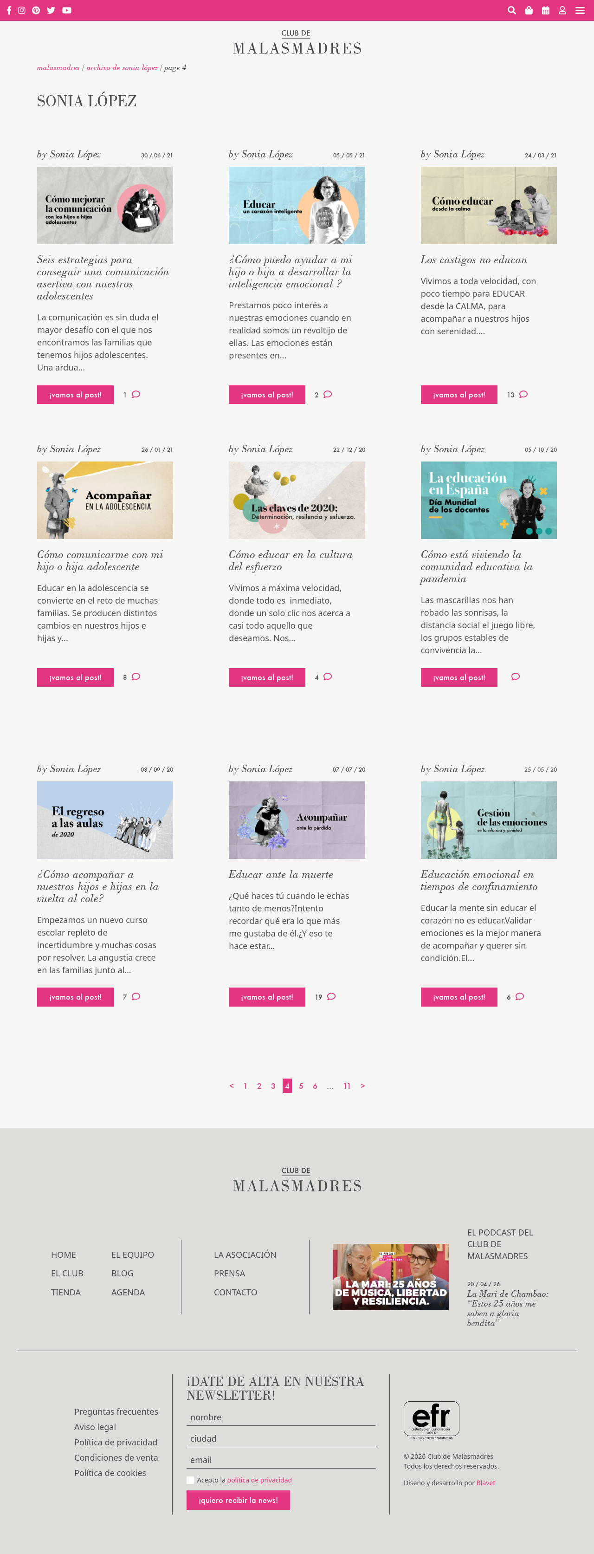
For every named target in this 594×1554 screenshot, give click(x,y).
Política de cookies (110, 1472)
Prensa (229, 1273)
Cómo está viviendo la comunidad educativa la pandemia (477, 566)
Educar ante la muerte (281, 874)
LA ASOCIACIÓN (245, 1254)
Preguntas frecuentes (116, 1411)
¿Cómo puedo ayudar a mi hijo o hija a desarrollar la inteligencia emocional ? (291, 271)
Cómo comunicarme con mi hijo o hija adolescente (100, 560)
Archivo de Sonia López (122, 67)
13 (517, 394)
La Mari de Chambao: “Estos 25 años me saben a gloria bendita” (508, 1307)
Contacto (236, 1292)
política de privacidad (259, 1480)
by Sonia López (69, 153)
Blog (122, 1273)
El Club (67, 1273)
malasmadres (58, 67)
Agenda (128, 1292)
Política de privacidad (115, 1442)
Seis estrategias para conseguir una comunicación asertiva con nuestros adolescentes (103, 277)
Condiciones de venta (116, 1457)
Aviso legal (95, 1426)
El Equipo (132, 1254)
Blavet (486, 1482)
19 (325, 996)
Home (63, 1254)
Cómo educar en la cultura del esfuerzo (291, 560)
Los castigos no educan (474, 259)
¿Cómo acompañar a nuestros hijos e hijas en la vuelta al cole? (98, 886)
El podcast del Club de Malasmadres (500, 1244)
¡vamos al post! (75, 394)
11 (347, 1086)
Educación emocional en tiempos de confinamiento (479, 880)
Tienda (66, 1292)
